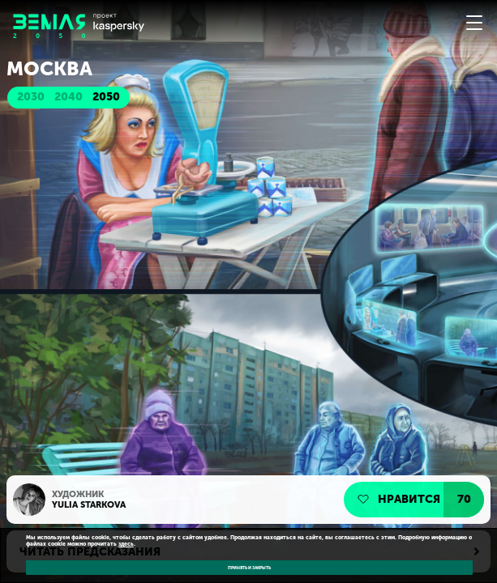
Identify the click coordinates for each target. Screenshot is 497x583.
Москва (49, 68)
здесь (126, 544)
